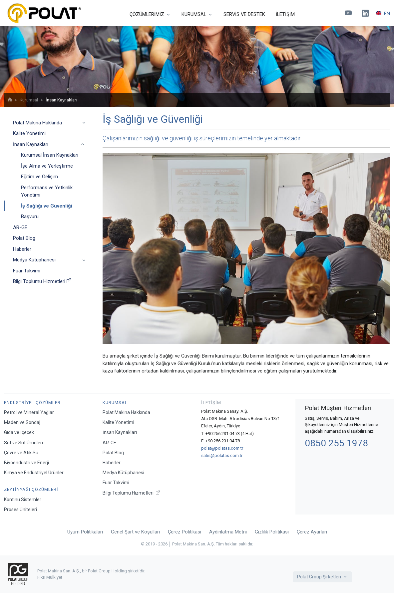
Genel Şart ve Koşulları (135, 532)
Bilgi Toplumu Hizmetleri (42, 281)
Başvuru (30, 217)
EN (383, 14)
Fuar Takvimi (26, 271)
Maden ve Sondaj (22, 422)
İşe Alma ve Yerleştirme (47, 166)
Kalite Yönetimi (29, 133)
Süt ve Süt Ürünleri (23, 442)
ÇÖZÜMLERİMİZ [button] (147, 14)
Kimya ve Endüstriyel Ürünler (34, 472)
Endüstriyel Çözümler (32, 402)
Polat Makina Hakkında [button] (37, 123)
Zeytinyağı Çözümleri (31, 489)
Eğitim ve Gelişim (39, 177)
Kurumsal (29, 99)
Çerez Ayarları (312, 532)
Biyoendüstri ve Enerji (26, 462)
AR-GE (20, 227)
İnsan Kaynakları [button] (30, 144)
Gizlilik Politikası (272, 532)
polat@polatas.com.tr (222, 448)
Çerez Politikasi (184, 532)
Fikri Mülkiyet (49, 577)
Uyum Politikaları (85, 532)
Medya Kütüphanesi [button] (34, 260)
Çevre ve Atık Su (21, 452)
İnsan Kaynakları (120, 432)
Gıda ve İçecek (19, 432)
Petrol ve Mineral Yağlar (29, 412)
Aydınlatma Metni (228, 532)
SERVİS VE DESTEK (244, 14)
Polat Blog (24, 238)
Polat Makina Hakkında (126, 412)
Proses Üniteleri (20, 509)
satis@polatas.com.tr (221, 455)
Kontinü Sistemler (22, 499)
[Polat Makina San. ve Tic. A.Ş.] (44, 13)
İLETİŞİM (285, 14)
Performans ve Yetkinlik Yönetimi (47, 191)
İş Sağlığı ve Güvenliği (46, 206)
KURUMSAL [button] (194, 14)
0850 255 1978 (336, 443)
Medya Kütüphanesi (123, 472)
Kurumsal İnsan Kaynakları (49, 155)
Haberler (22, 249)
